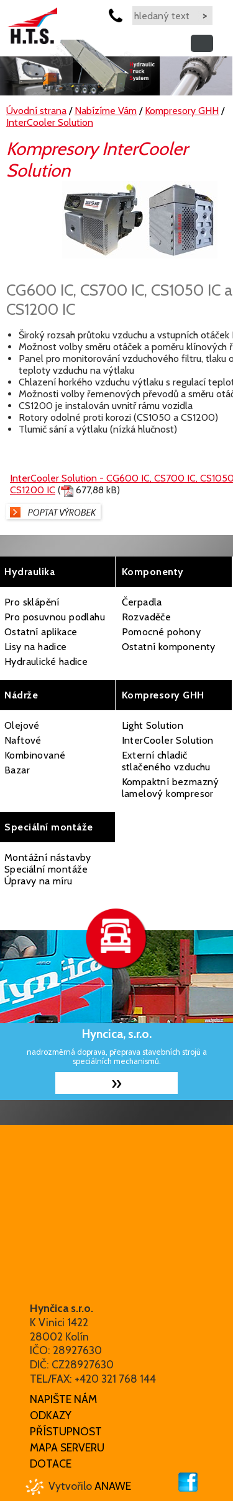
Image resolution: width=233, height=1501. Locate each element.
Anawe (112, 1485)
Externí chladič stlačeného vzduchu (166, 761)
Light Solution (153, 725)
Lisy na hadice (35, 647)
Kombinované (34, 755)
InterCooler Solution (168, 740)
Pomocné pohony (161, 632)
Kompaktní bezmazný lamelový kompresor (170, 787)
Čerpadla (142, 602)
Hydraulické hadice (46, 661)
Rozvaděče (146, 617)
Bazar (17, 770)
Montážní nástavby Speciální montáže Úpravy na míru (47, 869)
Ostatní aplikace (40, 632)
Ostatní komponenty (169, 647)
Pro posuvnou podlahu (54, 617)
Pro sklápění (32, 602)
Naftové (23, 740)
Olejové (22, 725)
